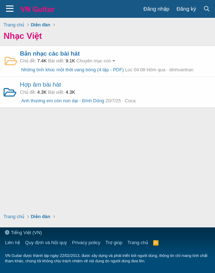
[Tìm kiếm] (207, 8)
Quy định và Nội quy (46, 242)
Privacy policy (86, 242)
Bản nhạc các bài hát (50, 53)
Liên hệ (12, 242)
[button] (9, 9)
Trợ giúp (114, 242)
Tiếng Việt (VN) (23, 232)
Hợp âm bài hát (40, 84)
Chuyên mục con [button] (93, 60)
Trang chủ (138, 242)
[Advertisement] (107, 159)
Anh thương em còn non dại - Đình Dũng (62, 100)
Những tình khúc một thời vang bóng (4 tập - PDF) (72, 69)
